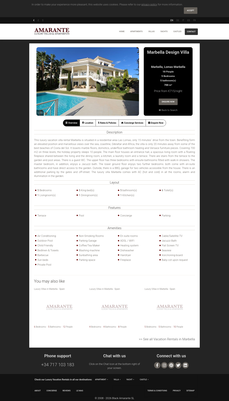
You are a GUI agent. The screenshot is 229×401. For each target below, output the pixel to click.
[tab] (71, 123)
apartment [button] (100, 379)
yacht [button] (129, 379)
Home (122, 31)
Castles (177, 31)
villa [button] (116, 379)
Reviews (66, 391)
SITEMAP (190, 391)
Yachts (163, 31)
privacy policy (149, 4)
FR (194, 20)
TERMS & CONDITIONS (157, 391)
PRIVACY (177, 391)
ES (188, 20)
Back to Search (168, 110)
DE (177, 20)
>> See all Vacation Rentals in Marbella (167, 339)
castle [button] (143, 379)
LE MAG (79, 391)
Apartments (136, 31)
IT (183, 20)
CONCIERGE (51, 391)
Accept (190, 10)
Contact (191, 32)
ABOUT (38, 391)
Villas (151, 31)
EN (171, 20)
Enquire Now (168, 102)
